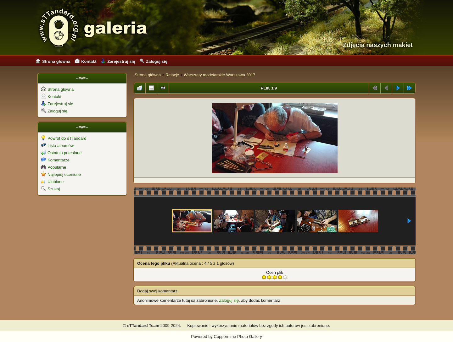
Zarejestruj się (118, 61)
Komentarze (55, 160)
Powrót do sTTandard (64, 138)
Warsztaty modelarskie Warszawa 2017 (219, 75)
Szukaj (50, 189)
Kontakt (85, 61)
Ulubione (52, 181)
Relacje (172, 75)
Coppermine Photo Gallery (238, 336)
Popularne (53, 167)
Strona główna (53, 61)
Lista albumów (57, 145)
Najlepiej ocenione (61, 174)
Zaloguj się (153, 61)
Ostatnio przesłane (61, 152)
